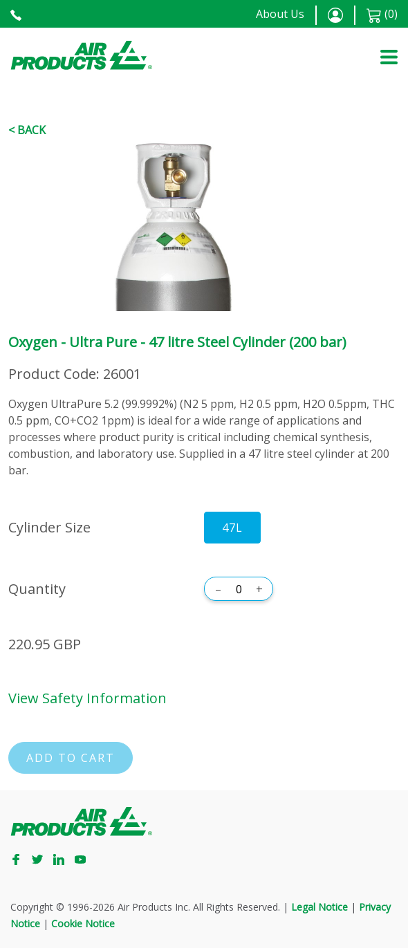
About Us (280, 13)
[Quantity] (238, 589)
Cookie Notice (83, 923)
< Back (27, 130)
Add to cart (70, 757)
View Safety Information (87, 698)
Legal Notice (319, 906)
